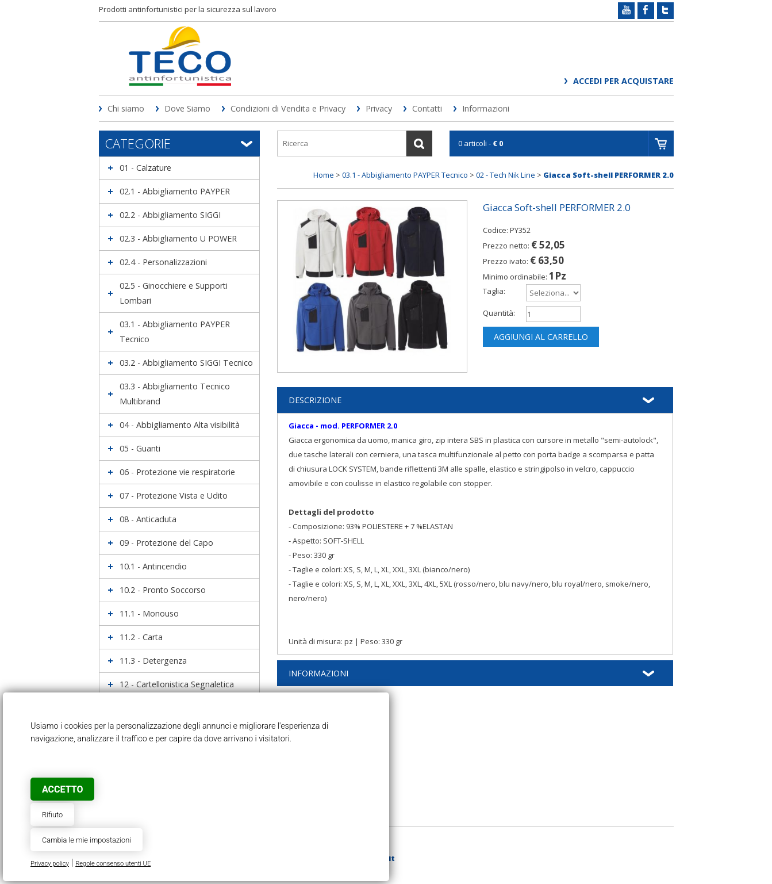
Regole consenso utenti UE (113, 863)
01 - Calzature (145, 167)
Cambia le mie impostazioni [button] (86, 840)
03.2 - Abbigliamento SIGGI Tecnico (186, 362)
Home (323, 175)
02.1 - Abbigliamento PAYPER (175, 191)
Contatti (427, 108)
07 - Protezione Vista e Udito (174, 495)
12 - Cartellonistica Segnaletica (177, 684)
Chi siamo (125, 108)
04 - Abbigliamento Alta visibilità (180, 424)
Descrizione (315, 400)
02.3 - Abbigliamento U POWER (178, 238)
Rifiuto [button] (52, 814)
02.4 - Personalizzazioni (163, 262)
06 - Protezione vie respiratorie (177, 471)
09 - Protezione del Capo (166, 542)
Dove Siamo (187, 108)
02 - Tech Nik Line (505, 175)
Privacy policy (49, 863)
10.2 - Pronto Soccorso (163, 589)
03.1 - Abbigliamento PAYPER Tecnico (405, 175)
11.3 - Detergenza (153, 660)
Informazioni (485, 108)
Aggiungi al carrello (541, 336)
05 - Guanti (140, 448)
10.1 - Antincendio (153, 566)
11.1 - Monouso (149, 613)
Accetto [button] (62, 789)
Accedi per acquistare (623, 80)
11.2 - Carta (141, 637)
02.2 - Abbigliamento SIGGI (170, 214)
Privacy (379, 108)
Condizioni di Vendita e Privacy (288, 108)
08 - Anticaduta (148, 519)
